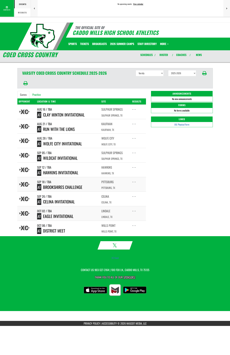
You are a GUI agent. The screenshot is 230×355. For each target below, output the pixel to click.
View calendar (138, 4)
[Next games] (226, 8)
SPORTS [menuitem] (72, 44)
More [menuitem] (164, 44)
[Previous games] (34, 8)
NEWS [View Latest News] (199, 54)
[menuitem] (85, 44)
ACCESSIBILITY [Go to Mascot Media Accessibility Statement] (109, 323)
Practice (36, 95)
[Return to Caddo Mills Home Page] (42, 36)
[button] (204, 73)
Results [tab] (22, 12)
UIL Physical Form (181, 124)
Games (23, 95)
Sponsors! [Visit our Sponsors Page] (129, 277)
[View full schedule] (7, 8)
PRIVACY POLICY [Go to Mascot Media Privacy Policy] (92, 323)
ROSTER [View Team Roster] (164, 54)
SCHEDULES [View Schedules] (146, 54)
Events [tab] (23, 4)
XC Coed (115, 258)
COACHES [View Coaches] (181, 54)
